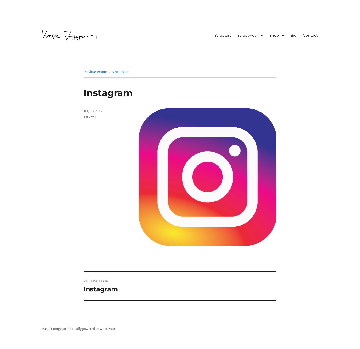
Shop (274, 35)
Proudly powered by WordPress (93, 329)
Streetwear (247, 35)
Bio (293, 35)
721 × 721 (90, 117)
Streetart (222, 35)
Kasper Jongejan (54, 329)
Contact (310, 35)
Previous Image (95, 71)
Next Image (120, 71)
